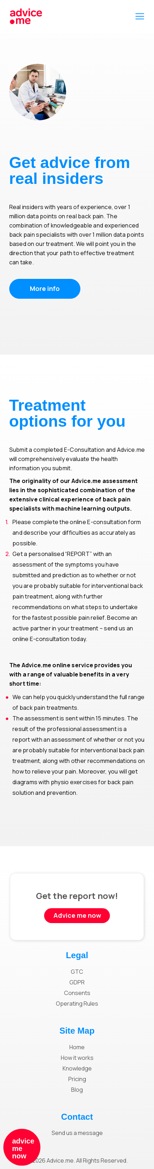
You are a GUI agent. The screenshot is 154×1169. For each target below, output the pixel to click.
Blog (77, 1090)
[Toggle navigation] (140, 16)
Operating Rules (77, 1003)
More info (45, 288)
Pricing (77, 1079)
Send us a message (77, 1133)
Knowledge (77, 1068)
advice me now (23, 1148)
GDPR (77, 982)
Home (77, 1047)
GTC (77, 972)
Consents (77, 993)
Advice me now (77, 915)
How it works (77, 1058)
